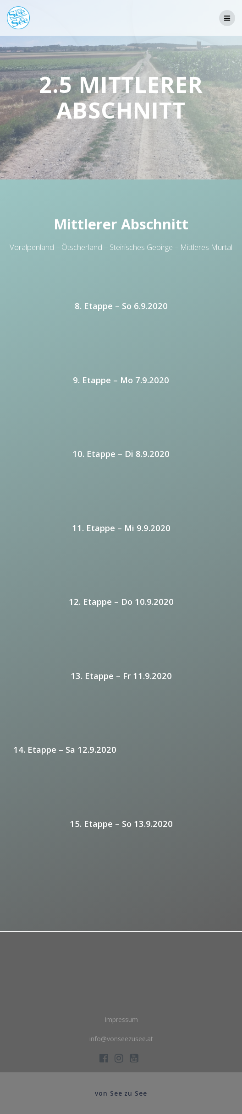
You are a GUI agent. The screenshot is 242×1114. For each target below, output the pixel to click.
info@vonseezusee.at (121, 1038)
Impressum (121, 1019)
